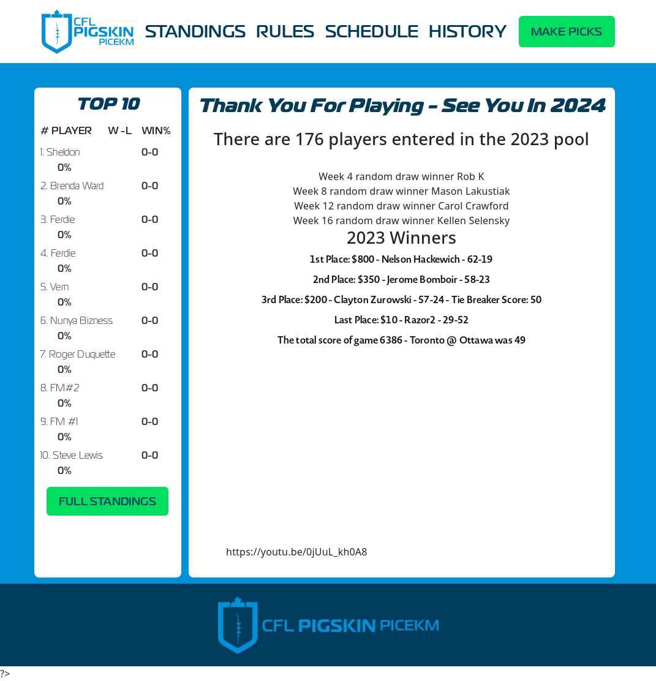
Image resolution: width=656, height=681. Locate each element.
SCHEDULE (372, 31)
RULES (285, 31)
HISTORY (467, 31)
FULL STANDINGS (107, 501)
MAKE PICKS (567, 31)
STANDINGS (195, 31)
